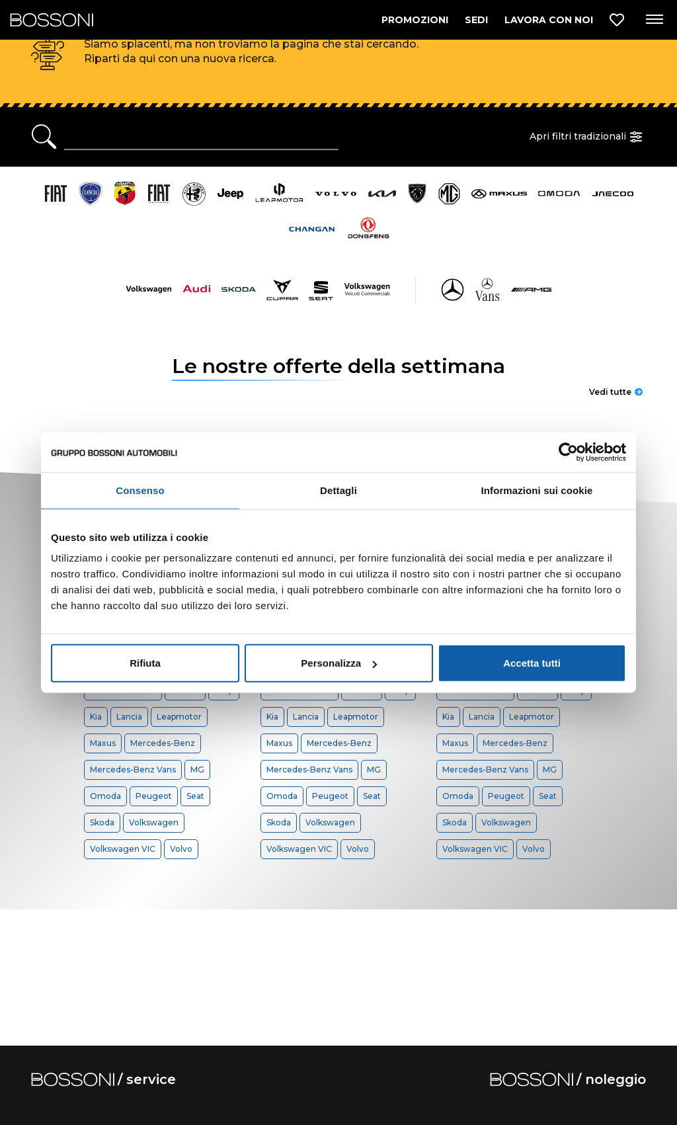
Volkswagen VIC (122, 849)
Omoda (105, 796)
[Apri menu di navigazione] (654, 20)
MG (197, 769)
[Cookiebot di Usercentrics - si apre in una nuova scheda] (568, 452)
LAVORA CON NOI (548, 20)
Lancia (129, 717)
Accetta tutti (532, 663)
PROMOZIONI (414, 20)
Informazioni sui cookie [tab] (537, 489)
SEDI (476, 20)
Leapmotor (179, 717)
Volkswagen (154, 822)
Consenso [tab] (140, 489)
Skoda (102, 822)
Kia (96, 717)
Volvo (181, 849)
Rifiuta (145, 663)
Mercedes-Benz (162, 743)
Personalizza (339, 663)
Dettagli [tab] (338, 489)
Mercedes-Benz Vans (133, 769)
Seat (195, 796)
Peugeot (154, 796)
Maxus (103, 743)
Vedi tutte (616, 392)
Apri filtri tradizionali (588, 137)
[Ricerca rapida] (201, 137)
